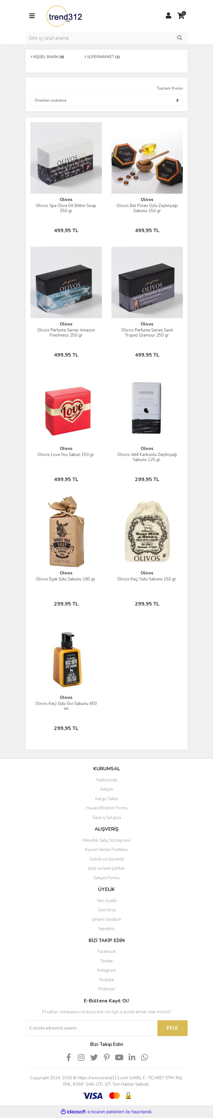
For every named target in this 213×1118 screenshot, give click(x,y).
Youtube (106, 980)
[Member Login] (168, 16)
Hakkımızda (106, 780)
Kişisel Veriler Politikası (106, 850)
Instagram (106, 970)
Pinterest (106, 989)
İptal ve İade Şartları (106, 868)
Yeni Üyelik (106, 901)
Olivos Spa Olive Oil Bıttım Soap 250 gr (66, 208)
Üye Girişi (107, 910)
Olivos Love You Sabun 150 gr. (66, 455)
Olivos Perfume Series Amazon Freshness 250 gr (66, 332)
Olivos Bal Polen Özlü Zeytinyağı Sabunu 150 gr (147, 208)
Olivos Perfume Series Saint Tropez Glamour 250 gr (147, 332)
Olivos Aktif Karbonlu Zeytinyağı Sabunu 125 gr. (147, 457)
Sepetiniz (106, 929)
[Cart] (181, 16)
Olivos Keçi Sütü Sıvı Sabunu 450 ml (66, 706)
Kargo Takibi (106, 799)
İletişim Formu (107, 878)
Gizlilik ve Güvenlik (106, 859)
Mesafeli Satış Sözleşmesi (106, 840)
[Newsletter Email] (91, 1028)
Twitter (106, 961)
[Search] (107, 38)
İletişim (106, 789)
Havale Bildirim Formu (107, 808)
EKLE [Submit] (172, 1028)
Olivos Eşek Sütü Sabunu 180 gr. (66, 579)
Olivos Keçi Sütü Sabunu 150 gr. (147, 579)
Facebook (106, 951)
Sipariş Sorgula (106, 817)
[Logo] (65, 15)
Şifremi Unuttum (106, 919)
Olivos (66, 200)
